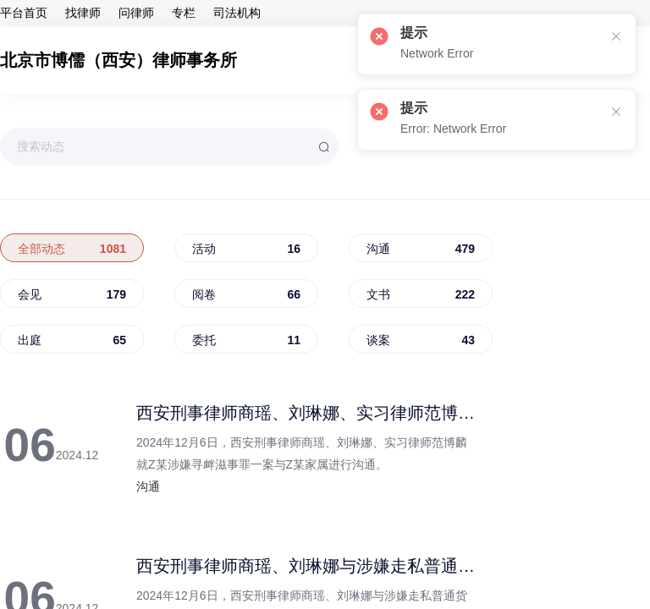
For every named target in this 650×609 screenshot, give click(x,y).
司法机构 (237, 13)
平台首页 (23, 13)
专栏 (184, 13)
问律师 (136, 13)
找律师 (83, 13)
